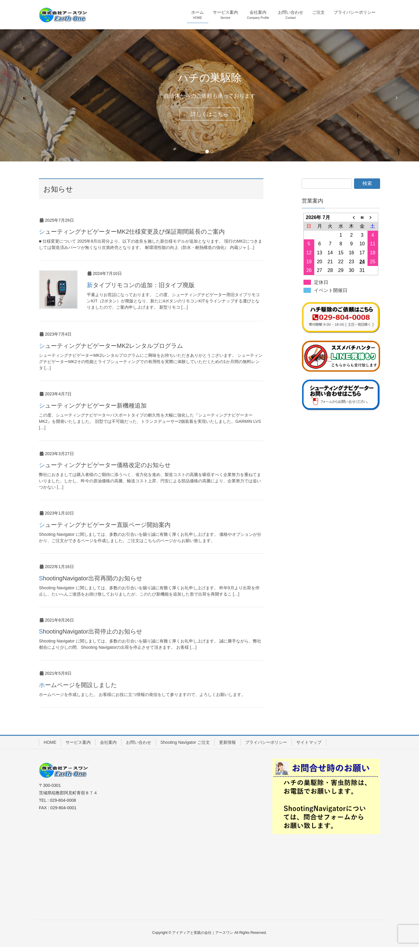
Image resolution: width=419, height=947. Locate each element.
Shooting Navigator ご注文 (185, 742)
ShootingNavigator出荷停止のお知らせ (90, 631)
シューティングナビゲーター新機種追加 (93, 405)
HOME (50, 742)
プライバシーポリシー (266, 742)
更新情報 (227, 742)
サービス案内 (78, 742)
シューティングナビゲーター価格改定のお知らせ (105, 465)
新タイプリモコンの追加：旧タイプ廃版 (141, 285)
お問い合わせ (138, 742)
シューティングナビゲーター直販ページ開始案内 (105, 524)
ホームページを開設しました (78, 685)
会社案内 (108, 742)
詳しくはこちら (209, 114)
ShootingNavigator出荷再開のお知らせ (90, 578)
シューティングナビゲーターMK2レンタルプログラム (111, 345)
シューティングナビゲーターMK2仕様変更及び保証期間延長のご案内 (132, 231)
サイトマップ (308, 742)
